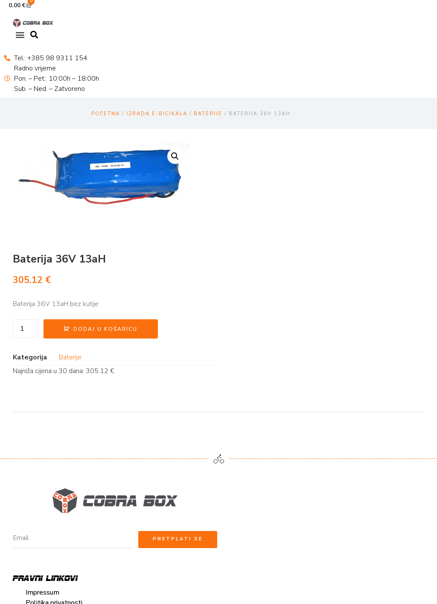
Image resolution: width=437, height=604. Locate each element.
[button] (20, 34)
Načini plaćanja (48, 425)
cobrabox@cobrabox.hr (265, 394)
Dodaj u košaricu (319, 216)
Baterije (208, 113)
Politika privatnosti (54, 404)
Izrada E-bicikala (156, 113)
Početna (105, 113)
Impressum (43, 394)
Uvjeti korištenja (50, 415)
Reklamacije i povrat (56, 446)
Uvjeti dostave (48, 436)
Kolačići (37, 456)
